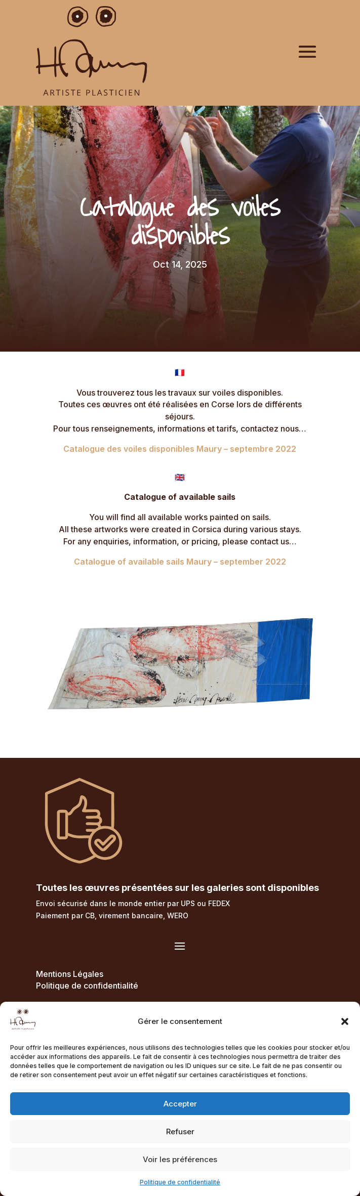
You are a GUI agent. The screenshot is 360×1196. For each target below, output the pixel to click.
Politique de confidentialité (180, 1182)
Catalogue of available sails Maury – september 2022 (180, 562)
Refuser (180, 1131)
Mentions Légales (69, 974)
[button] (345, 1021)
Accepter (180, 1103)
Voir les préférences (180, 1159)
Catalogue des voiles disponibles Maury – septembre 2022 (179, 449)
